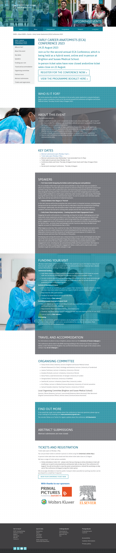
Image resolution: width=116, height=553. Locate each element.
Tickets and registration (22, 82)
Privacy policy (86, 544)
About (35, 29)
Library (38, 532)
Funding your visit (20, 63)
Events (29, 34)
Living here (95, 29)
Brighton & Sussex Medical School (26, 4)
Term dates (39, 534)
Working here (39, 531)
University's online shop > (87, 453)
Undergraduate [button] (50, 29)
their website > (57, 298)
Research (80, 29)
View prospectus (63, 531)
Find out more (19, 74)
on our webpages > (53, 348)
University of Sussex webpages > (90, 341)
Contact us (16, 539)
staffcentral (39, 537)
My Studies (39, 536)
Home (21, 29)
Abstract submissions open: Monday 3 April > (55, 154)
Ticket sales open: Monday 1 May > (52, 156)
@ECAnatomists (91, 417)
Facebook (14, 548)
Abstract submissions (21, 78)
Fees (60, 536)
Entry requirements (63, 532)
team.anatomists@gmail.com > (71, 414)
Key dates (18, 55)
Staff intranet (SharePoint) (42, 541)
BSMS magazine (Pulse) (42, 539)
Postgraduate (65, 29)
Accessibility (86, 538)
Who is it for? (19, 47)
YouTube (21, 548)
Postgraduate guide (87, 531)
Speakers (18, 59)
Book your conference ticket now (53, 476)
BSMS (15, 34)
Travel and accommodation (23, 67)
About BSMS (22, 34)
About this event (20, 51)
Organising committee (22, 70)
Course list (84, 532)
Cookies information (88, 541)
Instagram (25, 548)
